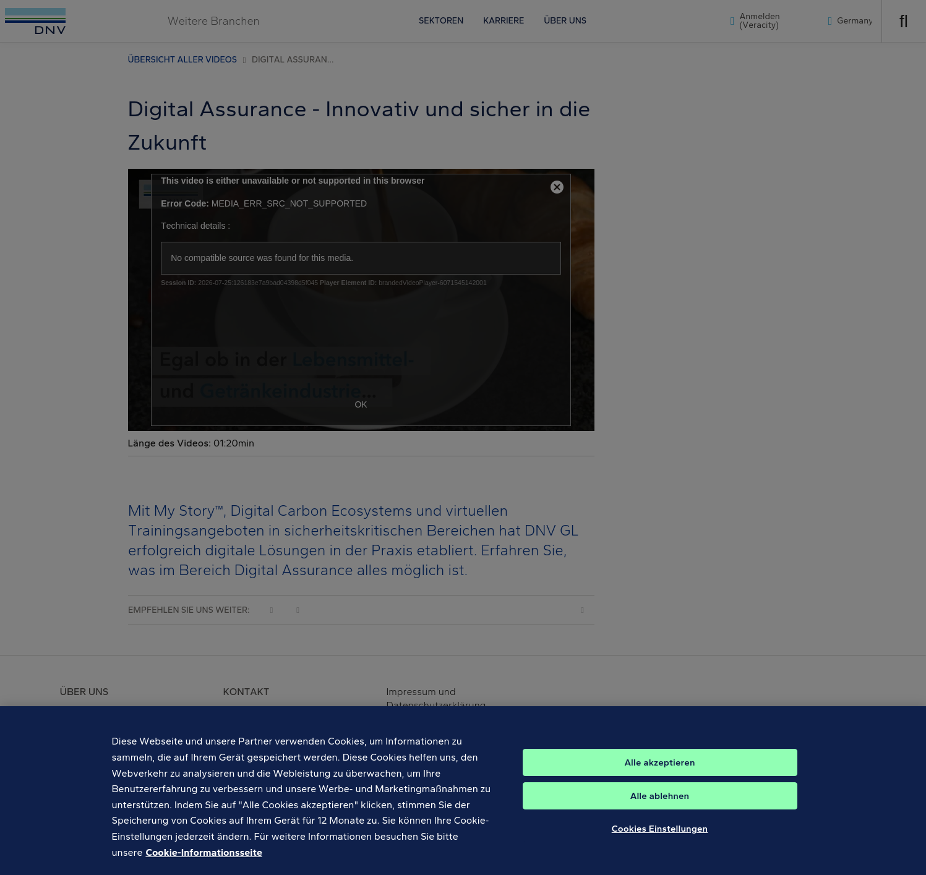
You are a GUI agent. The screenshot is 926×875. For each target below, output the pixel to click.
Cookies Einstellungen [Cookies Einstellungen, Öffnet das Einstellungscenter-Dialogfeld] (660, 836)
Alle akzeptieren (659, 770)
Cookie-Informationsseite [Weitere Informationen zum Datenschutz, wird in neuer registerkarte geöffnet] (203, 860)
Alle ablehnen (660, 803)
